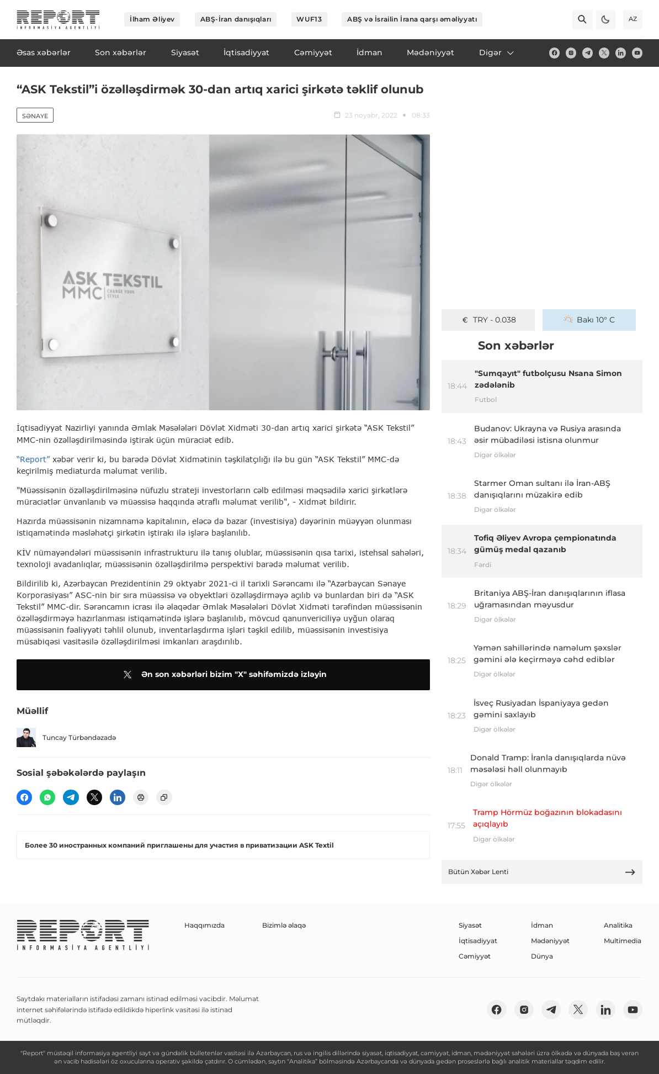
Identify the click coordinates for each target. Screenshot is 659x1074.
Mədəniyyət (550, 941)
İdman (542, 925)
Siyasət (470, 925)
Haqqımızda (204, 925)
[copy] (164, 797)
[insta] (571, 52)
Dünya (542, 956)
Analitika (618, 925)
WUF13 (309, 19)
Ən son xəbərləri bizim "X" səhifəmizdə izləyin (223, 675)
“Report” (33, 459)
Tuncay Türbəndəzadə (66, 737)
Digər (497, 52)
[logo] (58, 19)
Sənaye (35, 116)
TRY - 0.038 (488, 320)
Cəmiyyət (475, 956)
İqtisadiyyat (478, 941)
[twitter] (604, 52)
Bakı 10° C (589, 320)
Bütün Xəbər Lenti (542, 872)
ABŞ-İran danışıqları (236, 19)
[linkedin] (620, 52)
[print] (140, 797)
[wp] (47, 797)
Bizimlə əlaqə (284, 925)
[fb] (554, 52)
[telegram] (587, 52)
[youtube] (637, 52)
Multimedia (622, 941)
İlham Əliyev (152, 19)
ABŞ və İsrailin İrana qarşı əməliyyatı (412, 19)
